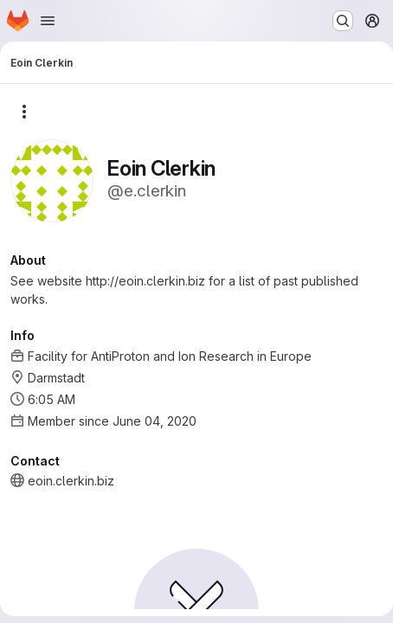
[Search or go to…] (342, 20)
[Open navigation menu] (47, 21)
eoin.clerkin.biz (71, 480)
